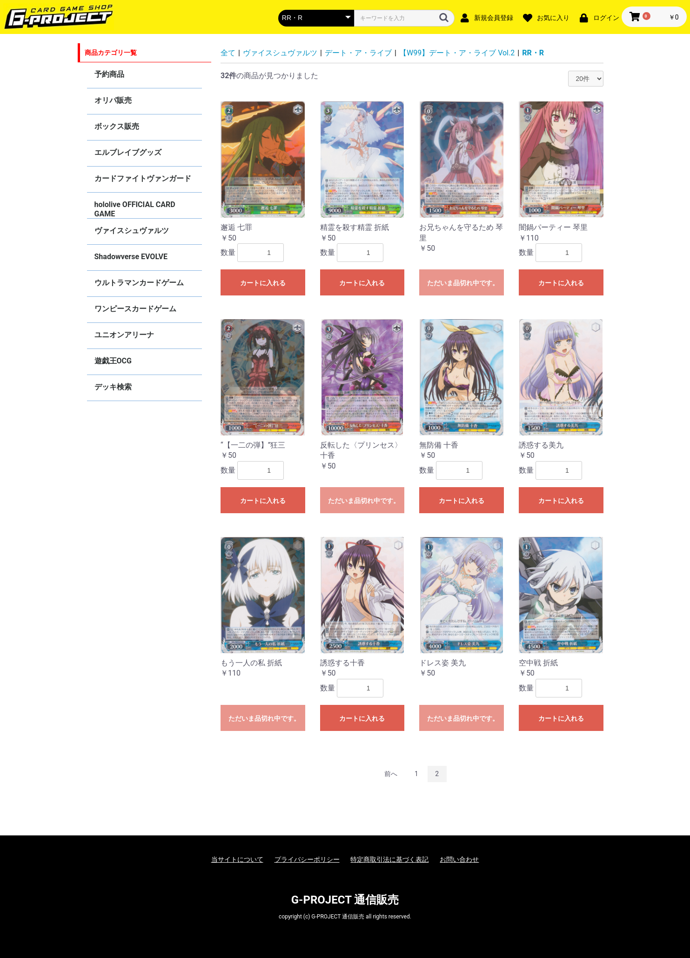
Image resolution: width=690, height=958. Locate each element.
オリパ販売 (113, 100)
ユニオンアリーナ (124, 334)
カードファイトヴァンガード (142, 178)
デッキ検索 (113, 386)
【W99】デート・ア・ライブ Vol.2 (457, 52)
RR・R (533, 52)
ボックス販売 (116, 126)
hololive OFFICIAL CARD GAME (134, 209)
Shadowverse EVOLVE (130, 256)
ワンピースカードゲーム (135, 308)
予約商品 (109, 74)
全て (228, 52)
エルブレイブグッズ (127, 152)
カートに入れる (263, 283)
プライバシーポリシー (307, 859)
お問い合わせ (459, 859)
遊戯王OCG (113, 360)
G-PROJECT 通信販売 (345, 899)
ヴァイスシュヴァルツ (131, 230)
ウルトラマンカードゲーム (139, 282)
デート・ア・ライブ (358, 52)
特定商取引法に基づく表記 (389, 859)
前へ (390, 773)
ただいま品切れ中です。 (463, 283)
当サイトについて (237, 859)
